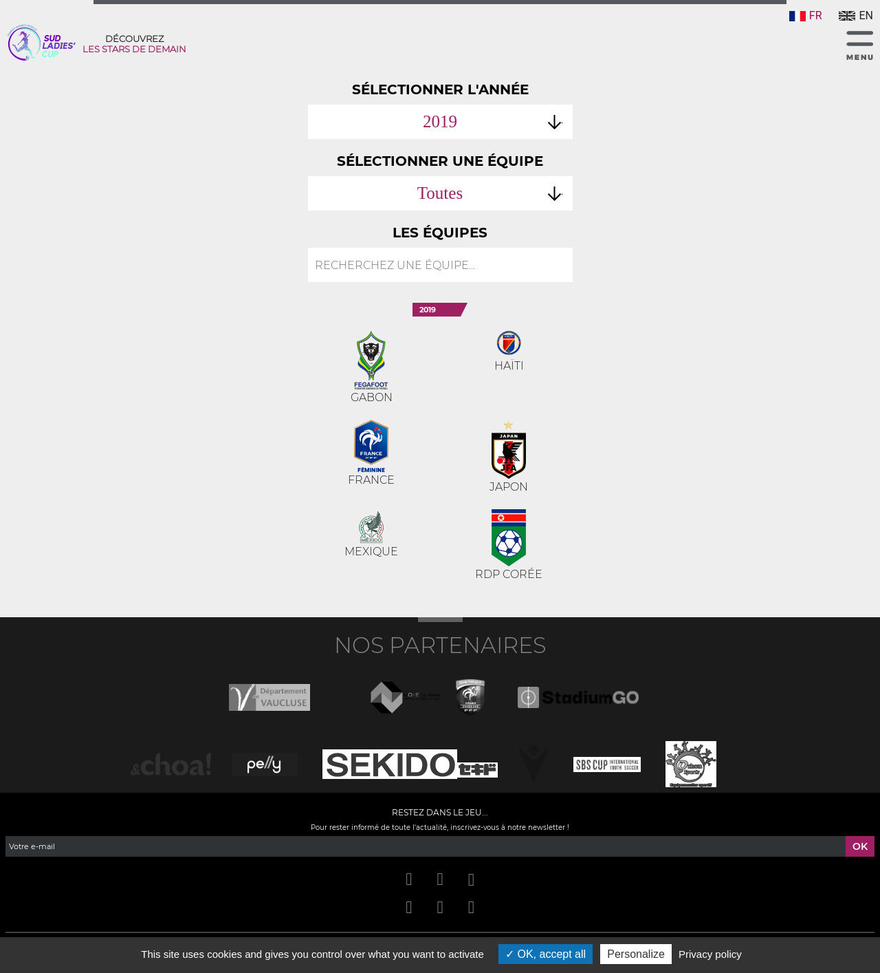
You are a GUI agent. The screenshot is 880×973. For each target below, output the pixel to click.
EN (856, 15)
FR (805, 15)
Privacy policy (710, 954)
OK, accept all (545, 954)
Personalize (636, 954)
